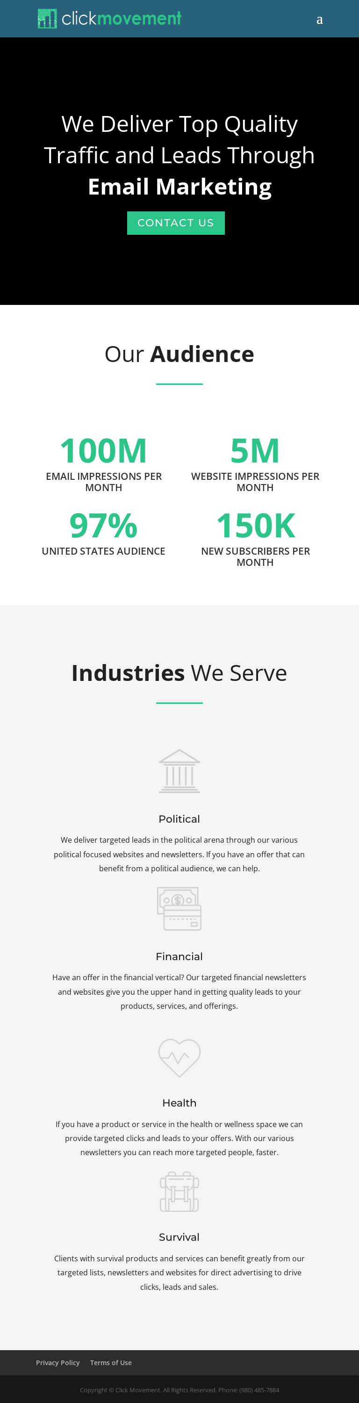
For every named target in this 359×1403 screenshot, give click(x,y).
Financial (180, 962)
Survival (179, 1243)
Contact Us (176, 223)
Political (179, 824)
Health (180, 1108)
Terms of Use (111, 1362)
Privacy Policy (58, 1362)
